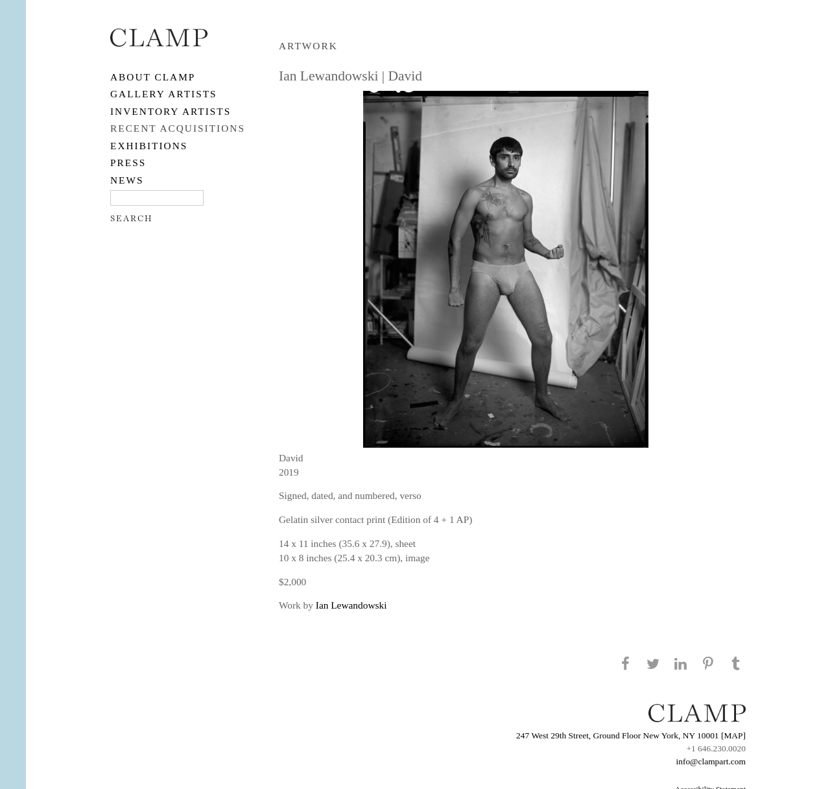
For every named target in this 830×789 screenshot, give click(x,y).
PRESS (128, 162)
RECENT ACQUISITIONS (177, 128)
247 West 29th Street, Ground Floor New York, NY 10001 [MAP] (631, 735)
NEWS (127, 180)
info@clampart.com (711, 761)
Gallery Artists (163, 93)
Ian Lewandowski (351, 605)
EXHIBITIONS (148, 145)
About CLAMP (152, 76)
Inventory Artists (170, 111)
